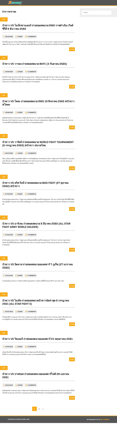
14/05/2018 (9, 348)
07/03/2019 (9, 236)
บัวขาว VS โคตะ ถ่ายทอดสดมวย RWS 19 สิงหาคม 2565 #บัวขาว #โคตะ (38, 103)
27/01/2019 (9, 276)
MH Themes (105, 421)
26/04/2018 (9, 386)
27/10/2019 (9, 195)
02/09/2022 (9, 73)
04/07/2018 (9, 313)
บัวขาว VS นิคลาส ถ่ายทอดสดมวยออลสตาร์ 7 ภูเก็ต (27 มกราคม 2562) (37, 267)
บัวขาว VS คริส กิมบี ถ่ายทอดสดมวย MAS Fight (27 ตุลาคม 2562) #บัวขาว (35, 185)
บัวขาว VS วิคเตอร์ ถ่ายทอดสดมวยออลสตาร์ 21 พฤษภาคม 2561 (37, 340)
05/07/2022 (9, 154)
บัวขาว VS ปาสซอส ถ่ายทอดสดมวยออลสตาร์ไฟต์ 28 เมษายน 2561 (35, 376)
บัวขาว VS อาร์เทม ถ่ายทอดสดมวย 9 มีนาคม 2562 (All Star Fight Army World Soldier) (36, 226)
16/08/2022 (9, 113)
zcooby (20, 37)
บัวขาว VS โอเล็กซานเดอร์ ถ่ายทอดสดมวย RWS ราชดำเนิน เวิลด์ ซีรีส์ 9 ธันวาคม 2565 (37, 28)
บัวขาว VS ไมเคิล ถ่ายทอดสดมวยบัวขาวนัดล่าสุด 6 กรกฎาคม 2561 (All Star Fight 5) (35, 303)
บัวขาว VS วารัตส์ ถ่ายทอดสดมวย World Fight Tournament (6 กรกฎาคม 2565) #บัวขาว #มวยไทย (38, 144)
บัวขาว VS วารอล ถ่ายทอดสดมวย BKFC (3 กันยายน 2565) (34, 65)
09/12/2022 (9, 37)
